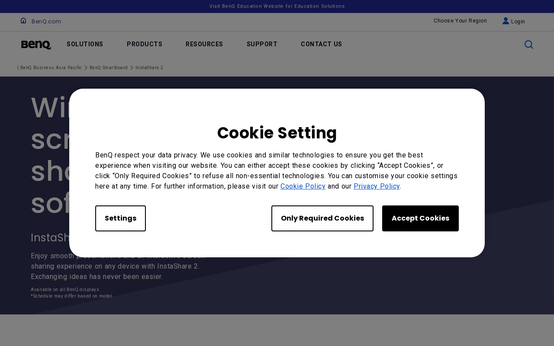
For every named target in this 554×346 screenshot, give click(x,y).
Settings (120, 218)
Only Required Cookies (322, 218)
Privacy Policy (377, 186)
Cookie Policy (302, 186)
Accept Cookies (420, 218)
